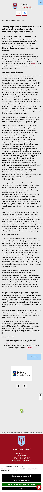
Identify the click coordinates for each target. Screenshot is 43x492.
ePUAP (33, 64)
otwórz (8, 343)
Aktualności (9, 20)
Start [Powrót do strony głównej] (3, 20)
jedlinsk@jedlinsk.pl (24, 460)
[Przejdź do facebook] (24, 13)
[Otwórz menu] (40, 2)
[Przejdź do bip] (18, 13)
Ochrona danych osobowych (21, 476)
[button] (38, 487)
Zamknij (21, 489)
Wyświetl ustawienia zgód (21, 480)
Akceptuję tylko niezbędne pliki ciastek (21, 484)
